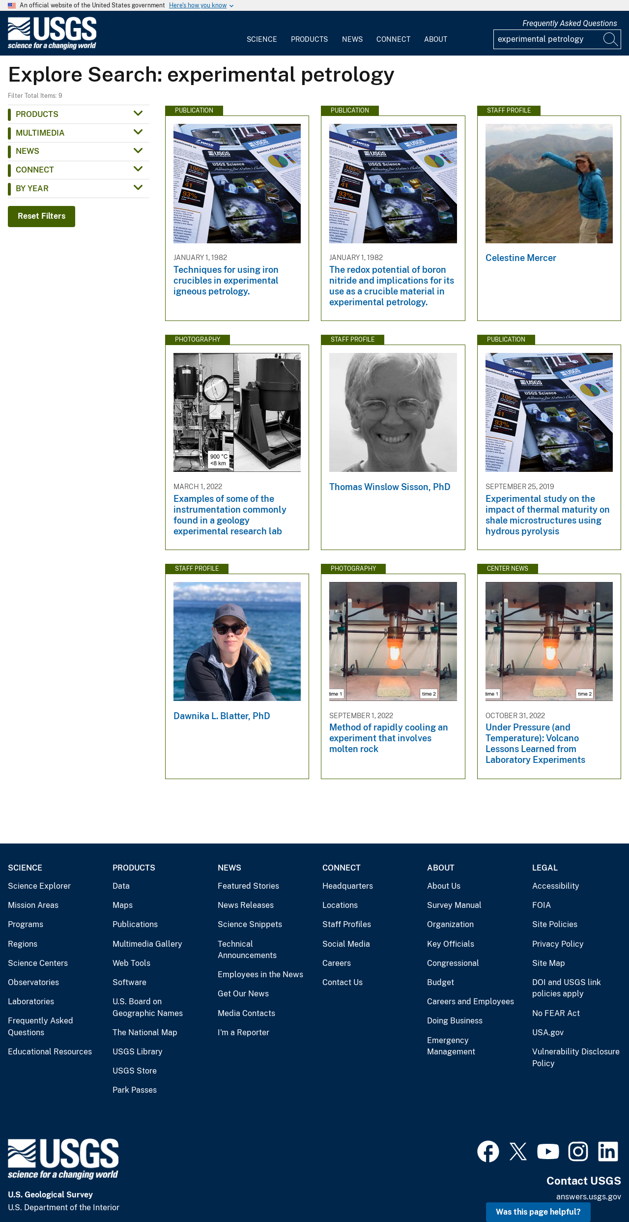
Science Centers (38, 963)
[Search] (611, 39)
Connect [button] (35, 170)
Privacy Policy (558, 944)
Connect (393, 39)
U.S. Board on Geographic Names (148, 1007)
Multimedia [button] (40, 133)
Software (129, 982)
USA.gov (548, 1032)
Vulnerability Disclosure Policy (576, 1057)
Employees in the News (260, 974)
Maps (123, 905)
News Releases (246, 905)
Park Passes (135, 1090)
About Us (443, 886)
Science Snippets (250, 924)
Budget (440, 982)
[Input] (557, 39)
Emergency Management (451, 1046)
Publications (135, 924)
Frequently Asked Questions (569, 23)
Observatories (33, 982)
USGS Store (135, 1071)
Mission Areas (33, 905)
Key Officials (450, 944)
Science (262, 39)
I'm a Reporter (243, 1032)
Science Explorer (39, 886)
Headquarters (347, 886)
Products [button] (37, 114)
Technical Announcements (247, 949)
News (352, 39)
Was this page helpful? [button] (538, 1212)
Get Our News (243, 993)
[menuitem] (262, 33)
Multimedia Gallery (147, 944)
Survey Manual (454, 905)
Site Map (548, 963)
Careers (336, 963)
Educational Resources (50, 1051)
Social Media (346, 944)
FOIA (541, 905)
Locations (340, 905)
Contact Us (342, 982)
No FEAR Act (556, 1013)
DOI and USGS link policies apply (566, 988)
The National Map (145, 1032)
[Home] (52, 47)
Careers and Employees (470, 1001)
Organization (450, 924)
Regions (22, 944)
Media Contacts (246, 1013)
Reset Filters (41, 216)
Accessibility (555, 886)
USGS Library (138, 1051)
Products (309, 39)
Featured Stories (248, 886)
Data (121, 886)
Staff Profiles (346, 924)
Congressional (453, 963)
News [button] (27, 151)
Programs (25, 924)
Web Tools (131, 963)
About (435, 39)
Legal (545, 868)
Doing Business (455, 1020)
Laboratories (31, 1001)
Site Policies (554, 924)
